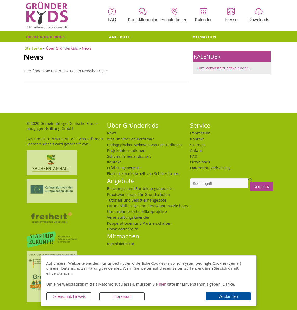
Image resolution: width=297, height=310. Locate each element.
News (86, 48)
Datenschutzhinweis (69, 296)
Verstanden (228, 296)
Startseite (33, 48)
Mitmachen (204, 36)
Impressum (121, 296)
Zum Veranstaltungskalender (222, 67)
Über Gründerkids (45, 36)
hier (162, 284)
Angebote (119, 36)
